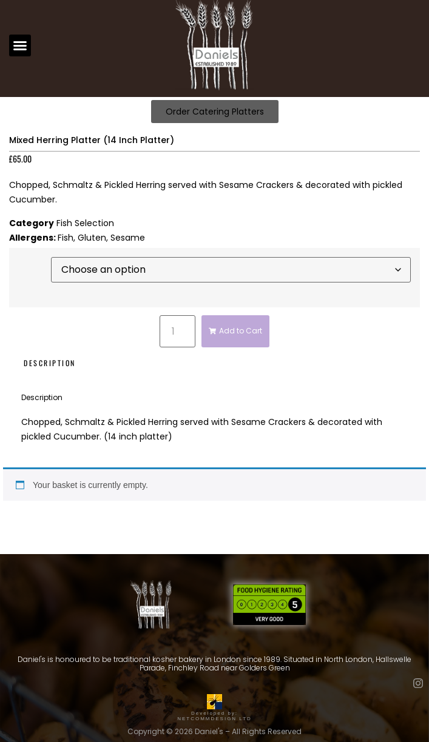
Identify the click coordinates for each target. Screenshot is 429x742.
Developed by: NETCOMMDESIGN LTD (214, 713)
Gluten (92, 238)
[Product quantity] (177, 331)
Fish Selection (85, 223)
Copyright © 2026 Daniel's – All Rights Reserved (214, 731)
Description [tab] (50, 363)
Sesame (127, 238)
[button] (20, 45)
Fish (65, 238)
